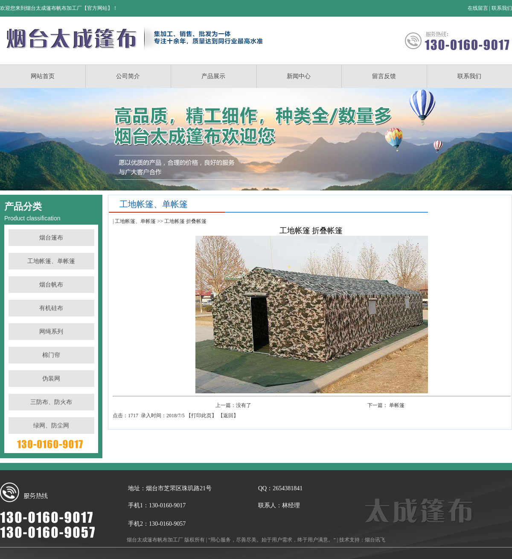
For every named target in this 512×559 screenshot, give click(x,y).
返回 (228, 416)
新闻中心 (299, 76)
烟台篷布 (51, 237)
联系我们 (502, 8)
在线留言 (478, 8)
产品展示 (213, 76)
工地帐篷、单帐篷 (51, 261)
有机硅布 (51, 308)
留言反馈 (384, 76)
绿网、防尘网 (51, 425)
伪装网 (51, 378)
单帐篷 (396, 405)
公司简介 (128, 76)
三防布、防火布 (51, 402)
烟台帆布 (51, 284)
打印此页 (201, 416)
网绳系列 (51, 331)
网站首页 (43, 76)
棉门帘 (51, 355)
